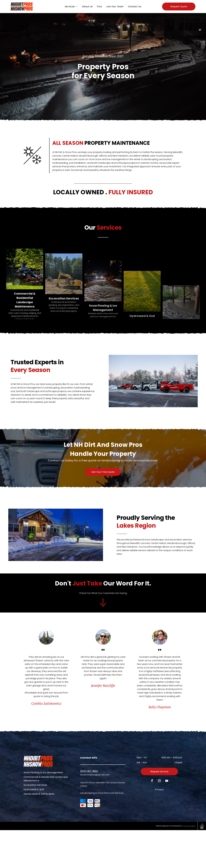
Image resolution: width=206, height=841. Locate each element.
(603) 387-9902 (89, 782)
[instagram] (159, 792)
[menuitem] (71, 6)
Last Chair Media (189, 837)
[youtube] (167, 792)
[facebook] (152, 792)
